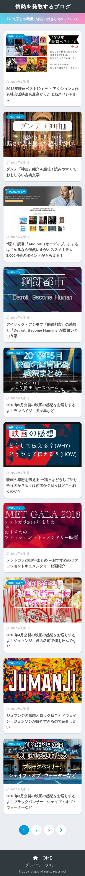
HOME (42, 858)
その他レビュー (16, 191)
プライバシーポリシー (42, 865)
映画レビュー (15, 36)
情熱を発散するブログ (43, 6)
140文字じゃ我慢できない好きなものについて (42, 19)
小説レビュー (15, 116)
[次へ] (61, 830)
